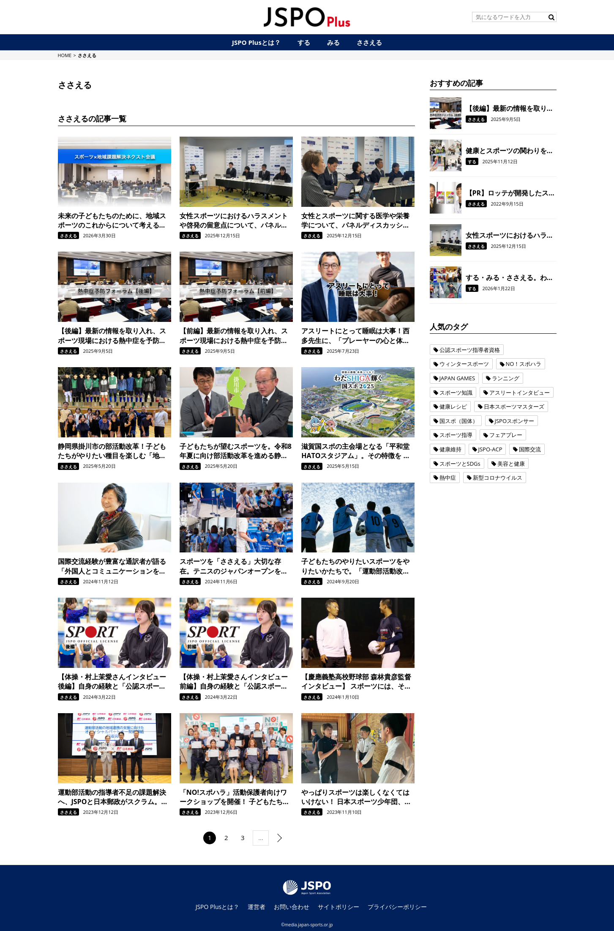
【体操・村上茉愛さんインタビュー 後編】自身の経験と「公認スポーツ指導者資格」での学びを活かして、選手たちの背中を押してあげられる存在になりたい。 (112, 681)
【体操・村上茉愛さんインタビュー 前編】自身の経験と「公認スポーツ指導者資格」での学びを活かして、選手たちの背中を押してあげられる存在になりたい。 (234, 681)
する (472, 162)
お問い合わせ (291, 907)
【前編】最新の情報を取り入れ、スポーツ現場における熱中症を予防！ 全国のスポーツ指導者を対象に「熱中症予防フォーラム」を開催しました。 (234, 335)
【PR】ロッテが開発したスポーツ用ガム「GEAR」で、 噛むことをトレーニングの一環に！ (511, 193)
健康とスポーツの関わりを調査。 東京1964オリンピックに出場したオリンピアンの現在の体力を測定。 (510, 150)
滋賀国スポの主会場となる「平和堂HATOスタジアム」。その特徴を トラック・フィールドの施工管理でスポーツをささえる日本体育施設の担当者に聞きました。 (355, 451)
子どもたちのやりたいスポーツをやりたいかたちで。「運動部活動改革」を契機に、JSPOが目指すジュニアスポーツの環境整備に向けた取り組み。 (356, 566)
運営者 (256, 907)
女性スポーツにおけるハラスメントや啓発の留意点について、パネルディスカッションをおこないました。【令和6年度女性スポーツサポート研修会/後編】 (236, 220)
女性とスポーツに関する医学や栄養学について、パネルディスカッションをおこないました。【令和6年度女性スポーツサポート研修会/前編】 (357, 220)
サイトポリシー (338, 907)
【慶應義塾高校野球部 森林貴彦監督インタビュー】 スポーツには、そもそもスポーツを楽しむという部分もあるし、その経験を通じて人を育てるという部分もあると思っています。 (356, 681)
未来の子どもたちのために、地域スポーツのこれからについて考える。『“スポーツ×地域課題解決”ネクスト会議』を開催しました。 (113, 220)
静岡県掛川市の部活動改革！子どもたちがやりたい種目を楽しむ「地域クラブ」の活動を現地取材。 (112, 451)
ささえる (68, 236)
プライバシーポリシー (397, 907)
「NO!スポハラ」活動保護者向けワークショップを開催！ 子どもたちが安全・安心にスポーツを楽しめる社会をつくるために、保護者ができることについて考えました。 (234, 797)
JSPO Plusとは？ (218, 907)
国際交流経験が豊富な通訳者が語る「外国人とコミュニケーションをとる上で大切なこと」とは (112, 566)
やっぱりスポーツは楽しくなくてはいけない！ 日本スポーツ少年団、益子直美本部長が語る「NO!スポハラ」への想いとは (356, 797)
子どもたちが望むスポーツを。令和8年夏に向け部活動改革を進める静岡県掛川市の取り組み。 (236, 451)
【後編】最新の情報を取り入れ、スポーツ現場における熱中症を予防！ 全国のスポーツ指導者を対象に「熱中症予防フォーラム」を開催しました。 (112, 335)
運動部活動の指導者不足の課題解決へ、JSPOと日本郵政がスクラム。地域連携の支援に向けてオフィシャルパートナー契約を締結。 (113, 797)
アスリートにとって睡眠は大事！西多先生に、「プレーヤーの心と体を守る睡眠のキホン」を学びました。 (355, 335)
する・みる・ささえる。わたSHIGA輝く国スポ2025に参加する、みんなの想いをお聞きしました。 (511, 277)
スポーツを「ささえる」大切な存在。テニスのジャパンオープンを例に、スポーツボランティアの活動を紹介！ (234, 566)
